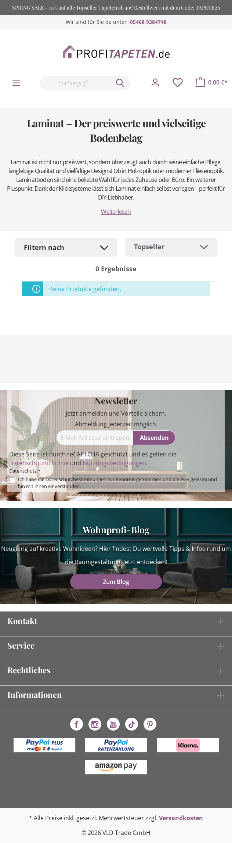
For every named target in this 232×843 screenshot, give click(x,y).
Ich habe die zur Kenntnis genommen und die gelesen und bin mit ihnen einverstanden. (117, 482)
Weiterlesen (116, 212)
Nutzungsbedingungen (114, 463)
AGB (184, 479)
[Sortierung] (171, 246)
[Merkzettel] (178, 83)
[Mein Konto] (155, 83)
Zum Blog (116, 582)
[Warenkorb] (211, 82)
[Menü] (16, 83)
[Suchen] (120, 83)
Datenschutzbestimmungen (76, 479)
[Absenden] (154, 437)
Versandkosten (181, 818)
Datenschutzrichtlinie (39, 463)
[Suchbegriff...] (75, 83)
